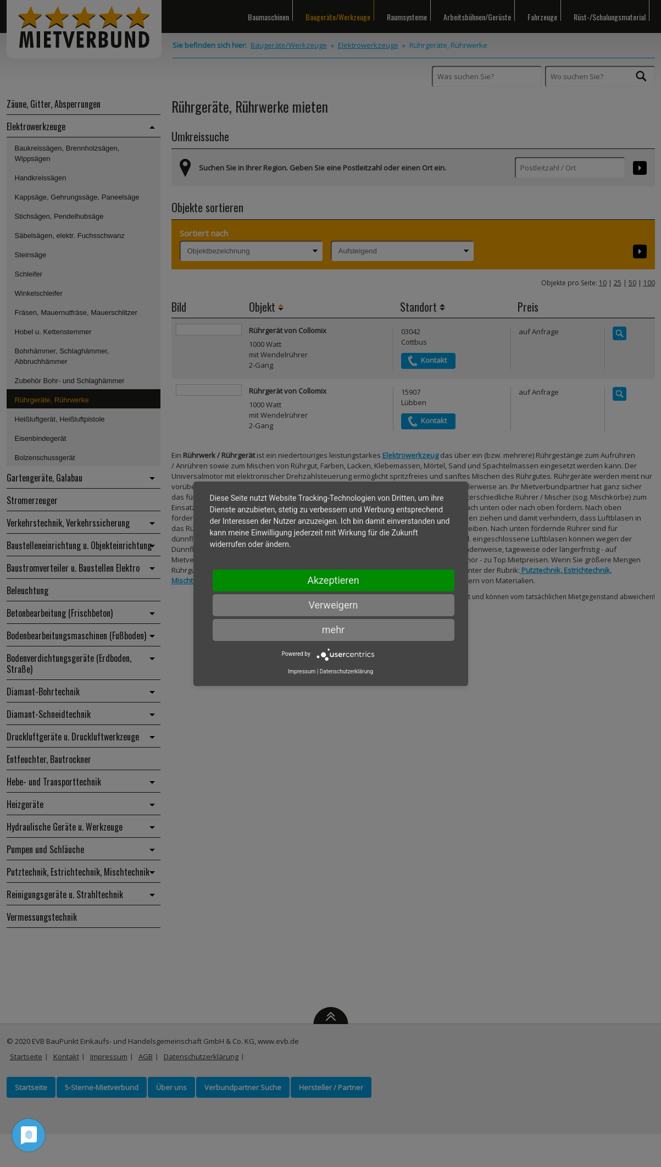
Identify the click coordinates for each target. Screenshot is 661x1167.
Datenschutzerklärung (346, 671)
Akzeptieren (333, 580)
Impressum (301, 671)
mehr (333, 629)
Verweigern (333, 605)
